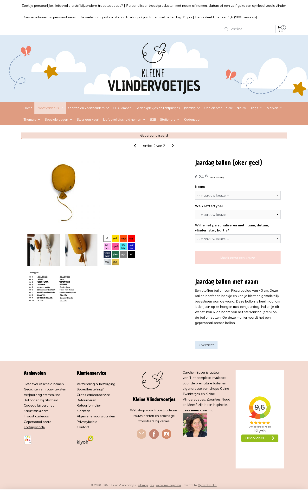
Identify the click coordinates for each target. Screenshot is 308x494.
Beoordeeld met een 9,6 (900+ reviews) (226, 17)
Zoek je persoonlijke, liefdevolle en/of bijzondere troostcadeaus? (72, 5)
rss (152, 485)
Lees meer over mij (198, 410)
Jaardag (192, 108)
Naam (200, 186)
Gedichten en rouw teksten (45, 389)
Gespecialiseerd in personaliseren (50, 17)
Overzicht (206, 345)
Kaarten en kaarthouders (88, 108)
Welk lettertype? (209, 206)
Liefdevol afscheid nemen (124, 119)
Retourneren (86, 400)
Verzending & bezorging (96, 384)
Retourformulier (89, 405)
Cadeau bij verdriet (39, 405)
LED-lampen (122, 108)
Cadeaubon (192, 119)
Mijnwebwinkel (207, 485)
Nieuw (241, 108)
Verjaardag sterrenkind (42, 395)
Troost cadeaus (50, 108)
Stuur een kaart (88, 119)
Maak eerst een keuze (237, 258)
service (104, 395)
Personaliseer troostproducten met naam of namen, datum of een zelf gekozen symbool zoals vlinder (206, 5)
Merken (275, 108)
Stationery (170, 119)
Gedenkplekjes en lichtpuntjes (157, 108)
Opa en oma (213, 108)
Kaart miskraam (36, 411)
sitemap (143, 485)
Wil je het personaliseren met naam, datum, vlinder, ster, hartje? (232, 227)
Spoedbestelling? (90, 389)
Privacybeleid (87, 422)
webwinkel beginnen (168, 485)
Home (28, 108)
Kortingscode (34, 427)
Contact (83, 427)
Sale (229, 108)
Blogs (256, 108)
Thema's (32, 119)
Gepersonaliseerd (37, 422)
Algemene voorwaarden (96, 416)
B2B (153, 119)
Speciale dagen (59, 119)
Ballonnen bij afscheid (41, 400)
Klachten (83, 411)
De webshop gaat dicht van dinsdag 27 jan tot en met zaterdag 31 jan (136, 17)
